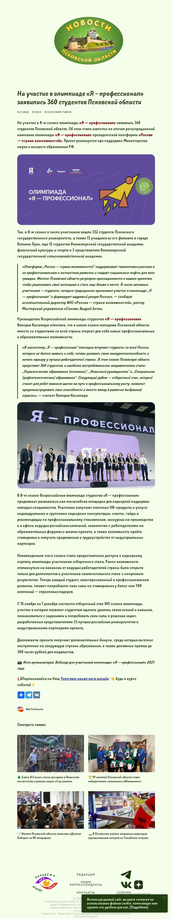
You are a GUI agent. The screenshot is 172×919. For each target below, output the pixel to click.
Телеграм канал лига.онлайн (85, 679)
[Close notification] (164, 897)
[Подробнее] (139, 907)
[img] (88, 41)
